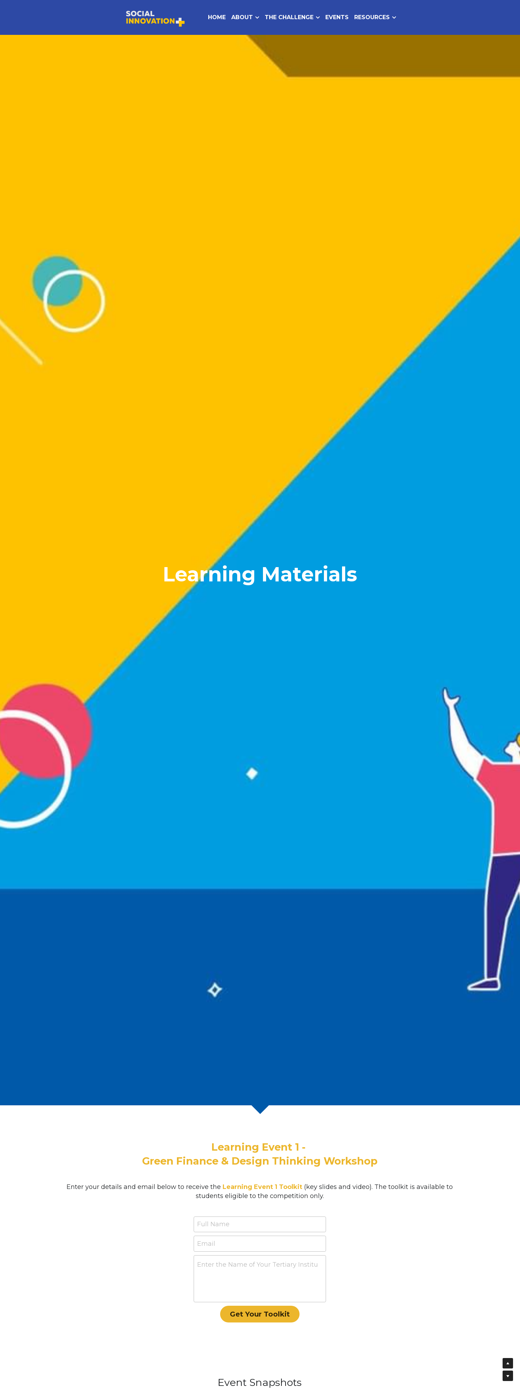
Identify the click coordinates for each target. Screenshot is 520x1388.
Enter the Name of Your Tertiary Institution (257, 1264)
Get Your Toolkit (260, 1314)
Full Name (213, 1224)
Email (206, 1243)
